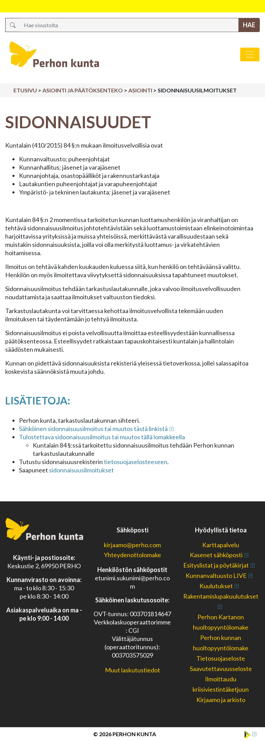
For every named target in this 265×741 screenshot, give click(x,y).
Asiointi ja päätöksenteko (82, 90)
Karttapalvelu (220, 545)
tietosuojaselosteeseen (135, 461)
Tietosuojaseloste (220, 658)
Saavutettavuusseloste (221, 668)
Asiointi (140, 90)
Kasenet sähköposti (216, 555)
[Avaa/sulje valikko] (249, 54)
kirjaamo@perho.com (132, 545)
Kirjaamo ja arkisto (220, 699)
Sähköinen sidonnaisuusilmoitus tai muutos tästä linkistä (93, 428)
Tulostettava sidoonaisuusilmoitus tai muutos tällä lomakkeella (102, 437)
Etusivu (25, 90)
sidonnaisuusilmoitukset (81, 470)
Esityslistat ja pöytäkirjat (216, 565)
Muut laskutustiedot (132, 670)
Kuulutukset (216, 586)
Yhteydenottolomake (132, 555)
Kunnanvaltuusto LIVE (216, 575)
